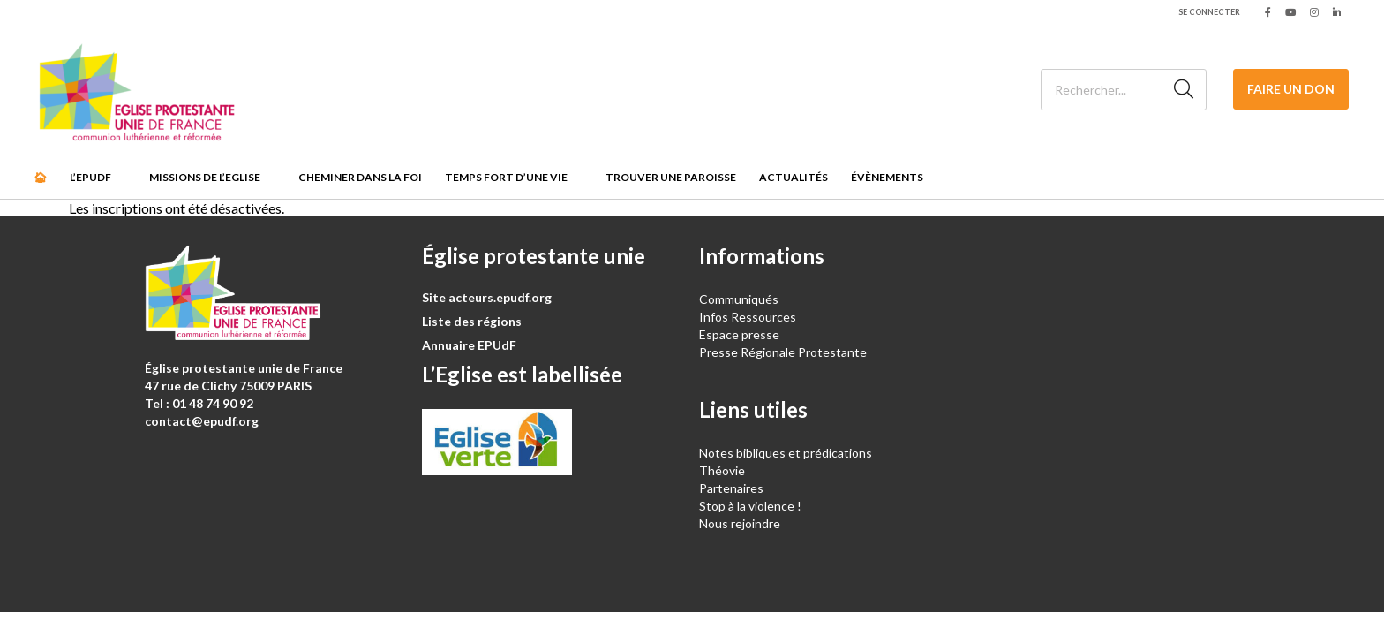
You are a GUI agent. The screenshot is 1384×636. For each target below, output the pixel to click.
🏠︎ (40, 177)
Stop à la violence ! (750, 505)
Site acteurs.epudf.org (487, 297)
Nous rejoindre (739, 523)
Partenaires (731, 488)
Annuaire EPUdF (469, 344)
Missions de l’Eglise (204, 177)
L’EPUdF (90, 177)
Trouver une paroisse (671, 177)
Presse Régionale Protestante (783, 352)
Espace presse (739, 334)
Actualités (793, 177)
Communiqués (738, 299)
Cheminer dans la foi (360, 177)
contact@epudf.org (202, 420)
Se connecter (1209, 12)
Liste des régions (472, 321)
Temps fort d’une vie (506, 177)
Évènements (887, 177)
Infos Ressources (749, 316)
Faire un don (1291, 88)
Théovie (722, 470)
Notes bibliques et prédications (785, 452)
